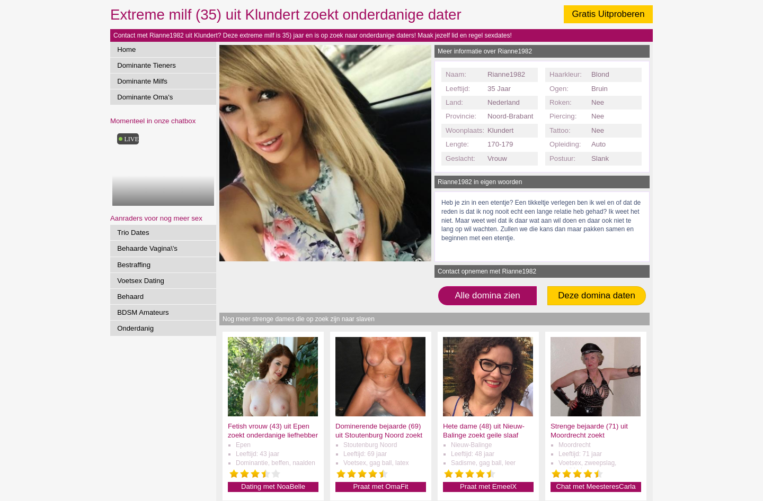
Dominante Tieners (146, 65)
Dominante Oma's (145, 97)
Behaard (130, 296)
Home (126, 49)
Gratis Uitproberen (608, 14)
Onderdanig (135, 328)
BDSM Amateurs (142, 312)
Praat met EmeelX (488, 486)
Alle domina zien (487, 295)
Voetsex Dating (140, 281)
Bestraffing (133, 265)
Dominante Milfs (142, 81)
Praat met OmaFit (380, 486)
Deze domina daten (596, 295)
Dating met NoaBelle (273, 486)
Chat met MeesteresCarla (595, 486)
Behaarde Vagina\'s (147, 248)
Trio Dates (133, 232)
